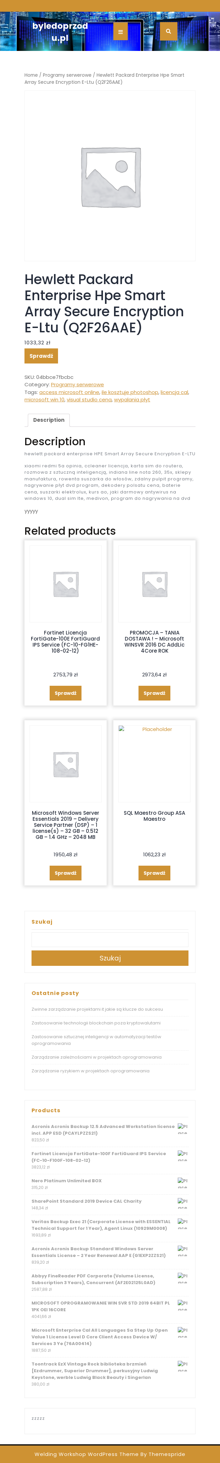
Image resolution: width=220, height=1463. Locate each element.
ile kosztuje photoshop (130, 392)
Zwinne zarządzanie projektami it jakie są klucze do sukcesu (97, 1009)
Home (31, 75)
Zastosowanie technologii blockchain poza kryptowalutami (96, 1023)
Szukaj (42, 922)
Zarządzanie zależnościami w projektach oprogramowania (97, 1057)
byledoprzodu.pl (60, 32)
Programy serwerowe (67, 75)
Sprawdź (41, 355)
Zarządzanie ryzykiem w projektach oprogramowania (91, 1071)
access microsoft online (69, 392)
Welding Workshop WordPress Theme (87, 1454)
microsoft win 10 (44, 399)
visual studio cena (89, 399)
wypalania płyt (132, 399)
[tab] (49, 420)
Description (48, 419)
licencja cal (174, 392)
